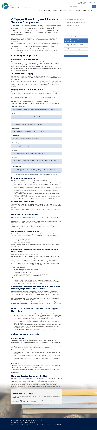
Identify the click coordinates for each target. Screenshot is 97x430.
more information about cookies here (39, 427)
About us (47, 10)
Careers (77, 10)
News (71, 10)
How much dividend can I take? (73, 37)
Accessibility (23, 420)
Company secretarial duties (72, 25)
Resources (63, 10)
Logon (12, 420)
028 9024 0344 (92, 2)
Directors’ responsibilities (71, 31)
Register (16, 420)
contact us (29, 401)
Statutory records (69, 52)
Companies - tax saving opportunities (75, 22)
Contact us (91, 10)
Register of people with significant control (74, 45)
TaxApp (84, 10)
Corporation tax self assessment (73, 28)
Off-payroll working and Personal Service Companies (74, 40)
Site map (39, 420)
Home (40, 10)
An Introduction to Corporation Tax (74, 19)
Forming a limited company (72, 34)
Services (55, 10)
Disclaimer (29, 420)
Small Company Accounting (72, 49)
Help (34, 420)
